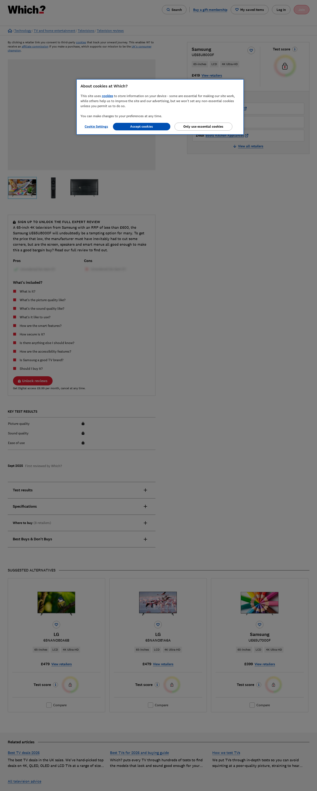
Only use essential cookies (203, 126)
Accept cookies (141, 126)
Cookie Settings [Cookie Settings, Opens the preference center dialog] (96, 126)
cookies (107, 96)
